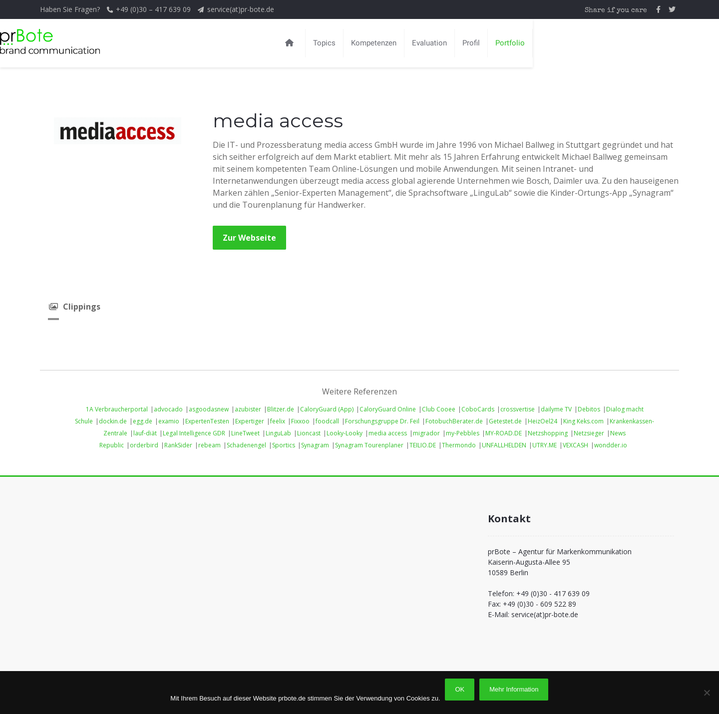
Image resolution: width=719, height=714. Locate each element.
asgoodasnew (209, 409)
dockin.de (113, 421)
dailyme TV (556, 409)
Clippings (74, 306)
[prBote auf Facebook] (658, 9)
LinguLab (278, 433)
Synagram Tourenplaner (369, 445)
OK (460, 689)
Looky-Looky (344, 433)
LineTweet (245, 433)
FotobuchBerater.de (454, 421)
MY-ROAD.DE (503, 433)
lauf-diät (145, 433)
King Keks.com (583, 421)
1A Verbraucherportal (117, 409)
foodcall (327, 421)
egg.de (142, 421)
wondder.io (610, 445)
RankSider (178, 445)
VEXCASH (575, 445)
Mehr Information (513, 689)
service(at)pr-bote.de (240, 9)
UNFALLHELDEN (504, 445)
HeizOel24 (542, 421)
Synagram (315, 445)
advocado (168, 409)
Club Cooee (438, 409)
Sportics (283, 445)
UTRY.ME (544, 445)
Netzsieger (589, 433)
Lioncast (309, 433)
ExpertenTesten (207, 421)
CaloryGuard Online (388, 409)
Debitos (589, 409)
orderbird (144, 445)
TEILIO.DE (422, 445)
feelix (277, 421)
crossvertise (517, 409)
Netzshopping (548, 433)
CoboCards (477, 409)
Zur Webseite (249, 237)
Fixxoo (300, 421)
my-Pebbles (462, 433)
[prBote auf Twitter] (672, 9)
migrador (426, 433)
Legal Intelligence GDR (194, 433)
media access (387, 433)
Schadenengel (246, 445)
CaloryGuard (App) (327, 409)
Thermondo (459, 445)
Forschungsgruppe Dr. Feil (382, 421)
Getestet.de (505, 421)
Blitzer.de (280, 409)
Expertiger (249, 421)
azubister (248, 409)
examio (168, 421)
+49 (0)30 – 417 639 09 (154, 9)
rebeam (209, 445)
